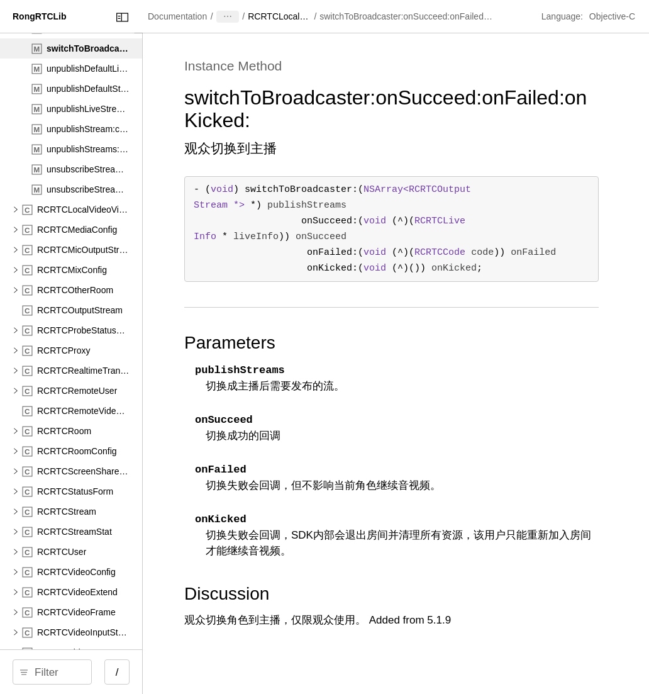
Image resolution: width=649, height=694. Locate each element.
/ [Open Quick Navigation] (226, 672)
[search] (107, 672)
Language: (563, 16)
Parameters (347, 342)
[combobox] (111, 672)
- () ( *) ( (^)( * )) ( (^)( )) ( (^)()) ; (450, 228)
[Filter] (111, 672)
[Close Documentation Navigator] (231, 17)
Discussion (344, 593)
